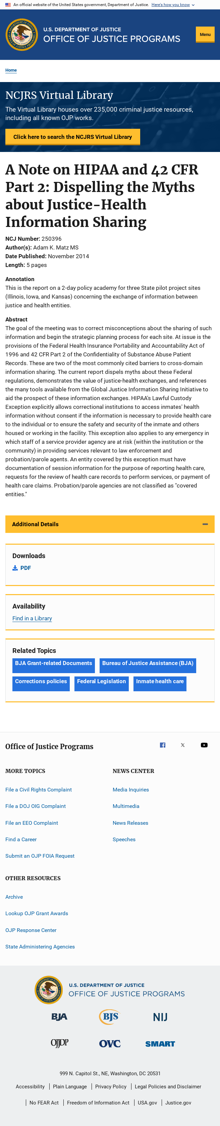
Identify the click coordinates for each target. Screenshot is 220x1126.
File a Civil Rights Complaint (38, 789)
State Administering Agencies (40, 946)
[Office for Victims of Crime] (110, 1048)
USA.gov (147, 1103)
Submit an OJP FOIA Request (39, 856)
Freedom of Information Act (98, 1103)
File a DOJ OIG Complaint (35, 806)
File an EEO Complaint (31, 823)
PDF (25, 568)
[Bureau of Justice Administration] (59, 1022)
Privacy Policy (110, 1087)
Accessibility (30, 1087)
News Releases (130, 823)
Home (11, 70)
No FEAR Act (44, 1103)
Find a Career (21, 839)
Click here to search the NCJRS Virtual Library (72, 136)
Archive (14, 897)
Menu (205, 34)
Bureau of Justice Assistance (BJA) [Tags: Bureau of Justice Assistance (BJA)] (148, 663)
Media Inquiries (131, 789)
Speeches (124, 839)
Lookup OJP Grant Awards (36, 913)
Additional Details (35, 524)
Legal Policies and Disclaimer (168, 1087)
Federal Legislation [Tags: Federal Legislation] (101, 681)
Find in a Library (32, 618)
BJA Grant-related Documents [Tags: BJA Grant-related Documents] (53, 663)
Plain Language (70, 1087)
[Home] (112, 35)
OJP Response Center (30, 930)
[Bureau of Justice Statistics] (110, 1026)
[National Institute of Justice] (160, 1022)
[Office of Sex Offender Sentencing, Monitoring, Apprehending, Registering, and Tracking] (160, 1048)
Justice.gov (178, 1103)
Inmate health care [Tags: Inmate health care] (160, 681)
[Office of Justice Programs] (21, 34)
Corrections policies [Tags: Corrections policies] (41, 681)
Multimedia (126, 806)
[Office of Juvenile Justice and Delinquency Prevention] (59, 1049)
